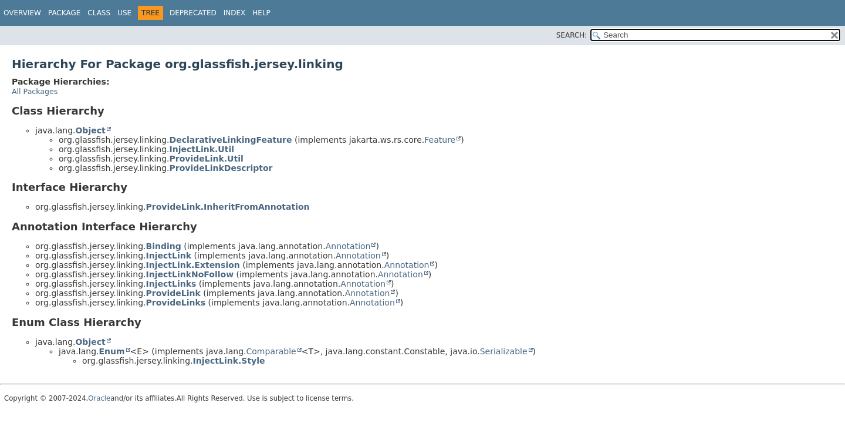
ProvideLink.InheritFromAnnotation (228, 207)
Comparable (271, 351)
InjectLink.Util (202, 149)
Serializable (504, 351)
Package (64, 13)
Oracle (99, 398)
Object (90, 130)
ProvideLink (173, 293)
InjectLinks (171, 283)
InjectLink (168, 255)
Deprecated (193, 13)
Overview (22, 13)
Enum (111, 351)
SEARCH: (571, 35)
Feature (439, 140)
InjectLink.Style (229, 360)
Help (261, 13)
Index (235, 13)
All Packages (35, 91)
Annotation (348, 246)
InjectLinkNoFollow (190, 274)
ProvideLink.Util (207, 158)
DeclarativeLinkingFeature (231, 140)
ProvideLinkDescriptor (221, 168)
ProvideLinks (176, 302)
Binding (163, 246)
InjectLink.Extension (193, 265)
